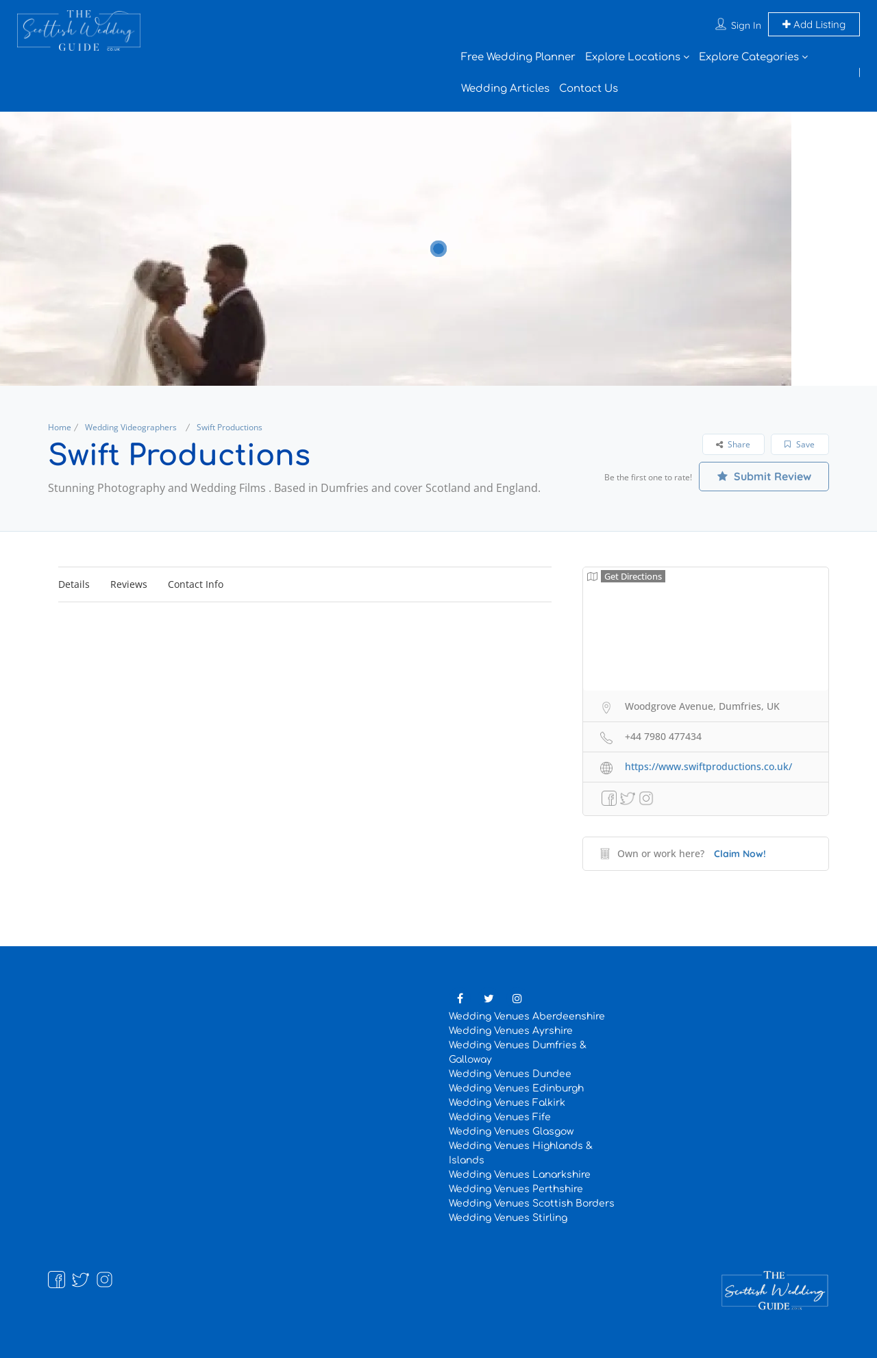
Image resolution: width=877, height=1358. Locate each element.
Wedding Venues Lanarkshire (520, 1175)
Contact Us (588, 89)
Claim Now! (740, 854)
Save (800, 444)
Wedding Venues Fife (500, 1117)
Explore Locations (632, 57)
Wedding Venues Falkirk (507, 1103)
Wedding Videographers (131, 427)
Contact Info (195, 584)
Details (74, 584)
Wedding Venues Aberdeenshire (527, 1016)
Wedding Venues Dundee (510, 1074)
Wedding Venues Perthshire (516, 1189)
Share (733, 444)
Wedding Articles (505, 89)
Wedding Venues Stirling (508, 1218)
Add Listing (813, 24)
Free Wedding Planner (518, 57)
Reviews (128, 584)
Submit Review (764, 476)
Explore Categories (749, 57)
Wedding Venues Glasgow (511, 1131)
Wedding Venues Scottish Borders (532, 1203)
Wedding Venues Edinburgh (516, 1088)
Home (59, 427)
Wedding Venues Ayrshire (511, 1031)
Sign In (746, 25)
